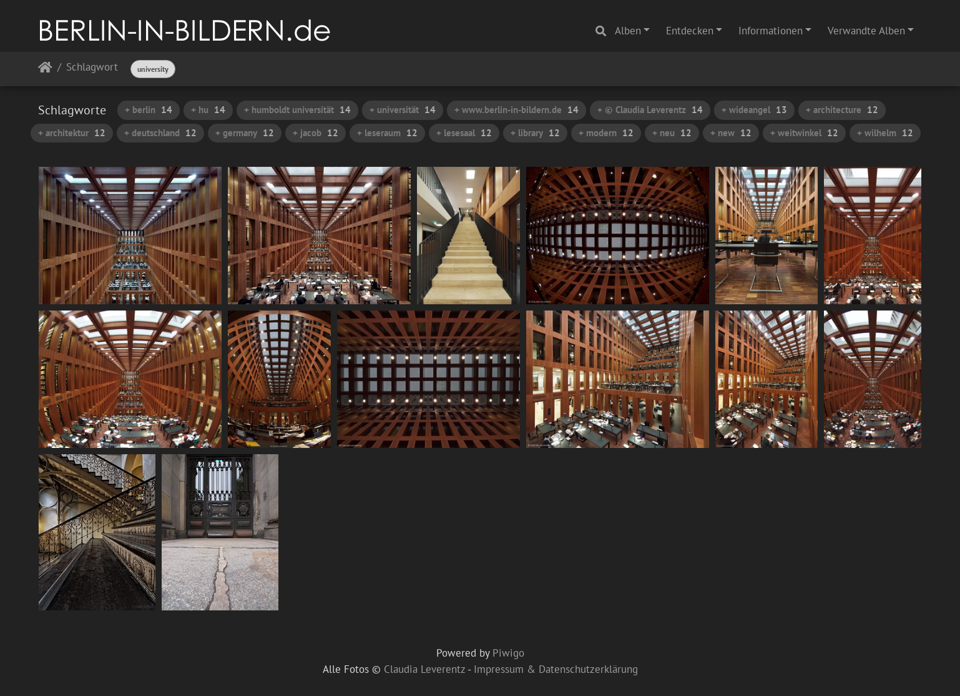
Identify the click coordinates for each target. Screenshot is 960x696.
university (153, 69)
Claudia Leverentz (424, 669)
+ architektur (71, 133)
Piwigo (508, 653)
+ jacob (315, 133)
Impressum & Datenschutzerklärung (556, 669)
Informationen (770, 30)
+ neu (672, 133)
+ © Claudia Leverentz (650, 110)
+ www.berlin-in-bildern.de (516, 110)
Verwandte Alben (866, 30)
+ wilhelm (885, 133)
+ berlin (148, 110)
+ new (731, 133)
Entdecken (689, 30)
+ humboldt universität (297, 110)
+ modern (606, 133)
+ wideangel (754, 110)
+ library (535, 133)
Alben (628, 30)
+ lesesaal (464, 133)
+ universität (403, 110)
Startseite (45, 69)
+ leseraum (387, 133)
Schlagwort (92, 68)
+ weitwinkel (804, 133)
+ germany (244, 133)
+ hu (208, 110)
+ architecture (842, 110)
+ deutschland (160, 133)
